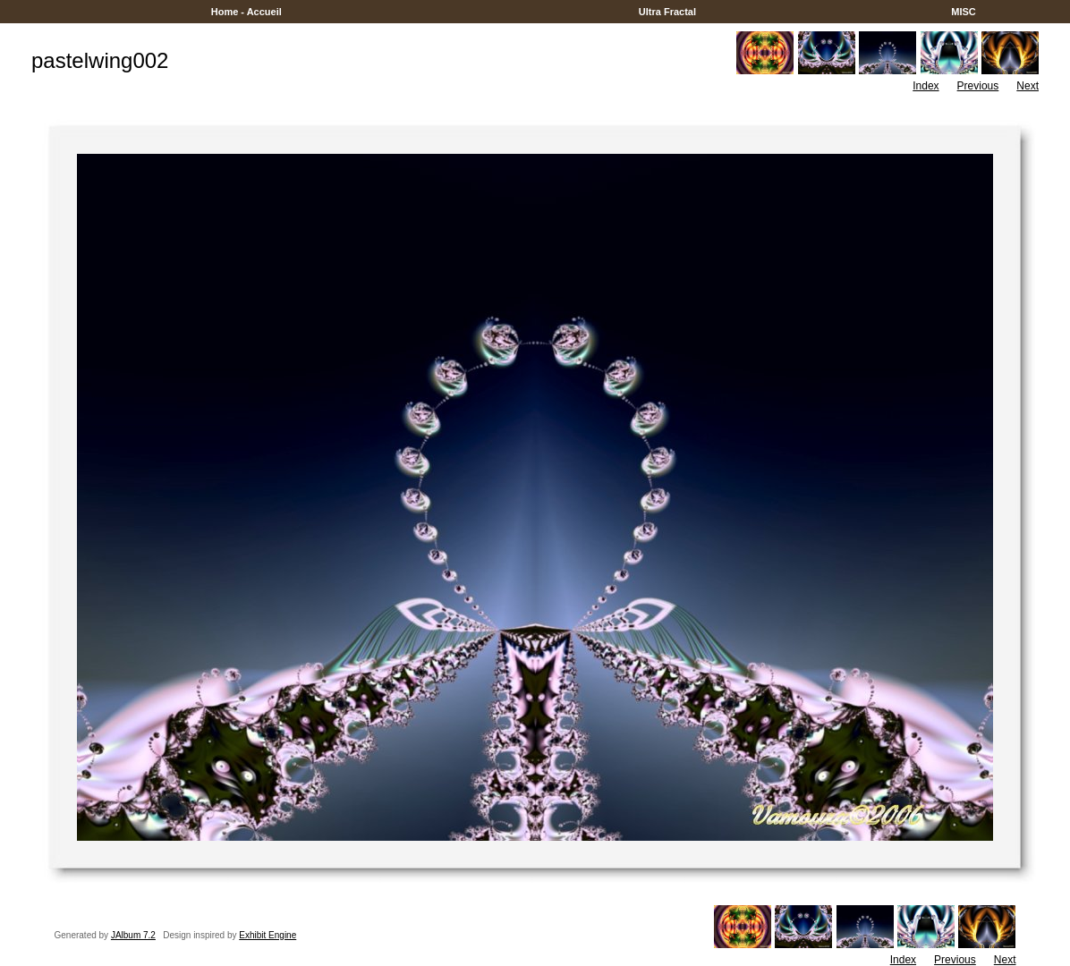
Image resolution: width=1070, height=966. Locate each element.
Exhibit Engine (267, 935)
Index (925, 86)
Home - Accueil (246, 11)
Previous (978, 86)
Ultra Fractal (667, 11)
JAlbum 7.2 (133, 935)
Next (1027, 86)
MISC (963, 11)
